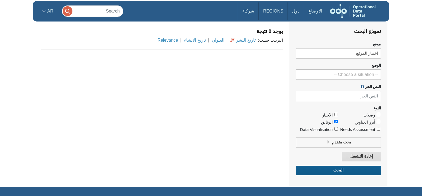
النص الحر (371, 86)
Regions (273, 11)
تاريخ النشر (246, 40)
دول (295, 11)
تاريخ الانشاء (195, 40)
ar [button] (49, 11)
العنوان (218, 40)
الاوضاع (315, 11)
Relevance (167, 40)
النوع (377, 108)
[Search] (92, 11)
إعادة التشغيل (361, 156)
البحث (338, 170)
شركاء (248, 11)
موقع (377, 44)
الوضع (376, 65)
